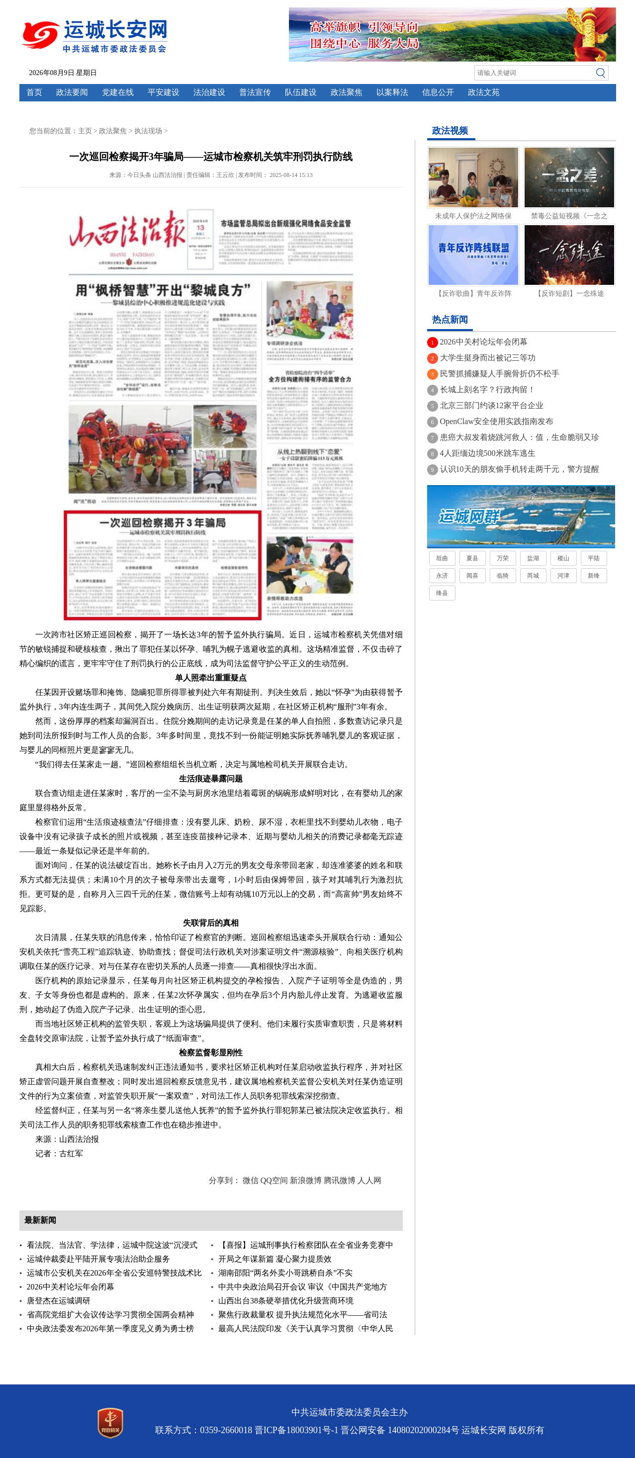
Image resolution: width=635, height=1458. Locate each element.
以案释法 (392, 92)
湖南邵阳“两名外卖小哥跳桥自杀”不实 (285, 1273)
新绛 (594, 575)
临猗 (503, 575)
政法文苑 (484, 92)
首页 (34, 92)
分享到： (225, 1180)
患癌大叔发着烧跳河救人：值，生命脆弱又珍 (519, 437)
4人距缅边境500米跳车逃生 (488, 453)
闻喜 (472, 575)
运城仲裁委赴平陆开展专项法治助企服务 (98, 1259)
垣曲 (442, 558)
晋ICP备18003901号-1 (297, 1430)
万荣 (503, 558)
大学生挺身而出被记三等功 (488, 357)
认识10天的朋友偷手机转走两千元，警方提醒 (519, 469)
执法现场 (148, 131)
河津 (563, 575)
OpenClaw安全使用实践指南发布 (496, 421)
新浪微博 (306, 1180)
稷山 (563, 558)
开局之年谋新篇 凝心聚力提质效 (275, 1259)
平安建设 (164, 92)
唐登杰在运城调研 (59, 1300)
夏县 (472, 558)
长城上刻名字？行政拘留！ (488, 389)
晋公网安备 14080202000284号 (400, 1430)
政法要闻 (72, 92)
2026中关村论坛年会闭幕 (70, 1287)
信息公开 (438, 92)
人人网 (369, 1180)
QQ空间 (274, 1180)
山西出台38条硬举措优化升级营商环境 (286, 1300)
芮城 (533, 575)
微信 (251, 1180)
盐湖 (533, 558)
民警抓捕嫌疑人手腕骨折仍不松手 (499, 373)
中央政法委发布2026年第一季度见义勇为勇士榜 (110, 1328)
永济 (442, 575)
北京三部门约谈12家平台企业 (492, 405)
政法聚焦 (347, 92)
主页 (85, 131)
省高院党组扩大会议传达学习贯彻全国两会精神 (110, 1314)
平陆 (594, 558)
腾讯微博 (340, 1180)
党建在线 (118, 92)
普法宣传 (255, 92)
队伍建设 (301, 92)
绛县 (442, 593)
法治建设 (209, 92)
